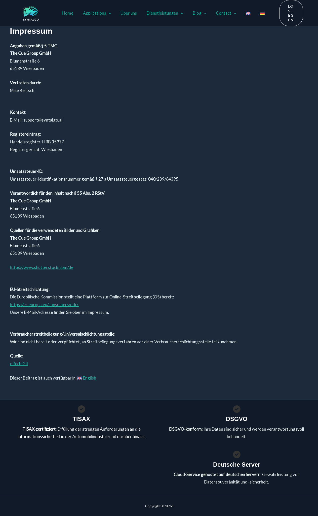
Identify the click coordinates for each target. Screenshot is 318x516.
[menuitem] (241, 13)
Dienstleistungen (161, 13)
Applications (95, 13)
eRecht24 (19, 362)
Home (67, 12)
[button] (107, 13)
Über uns (126, 12)
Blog (195, 13)
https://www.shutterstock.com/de (41, 266)
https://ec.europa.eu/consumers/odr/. (44, 303)
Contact (220, 13)
